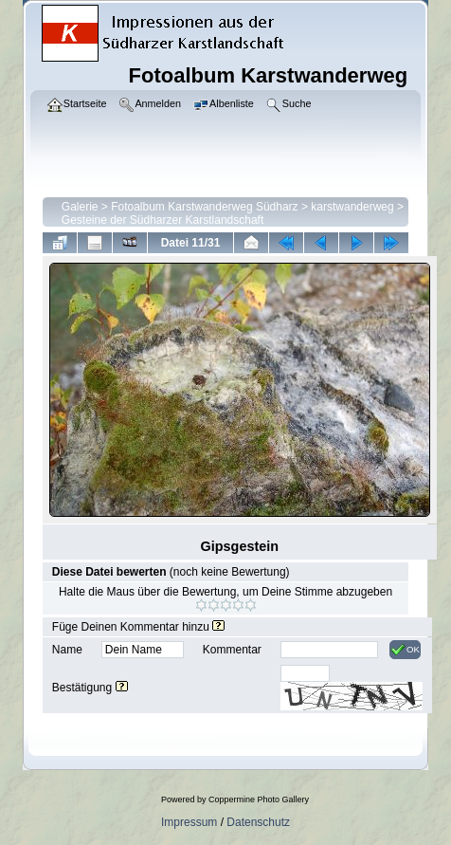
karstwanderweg (352, 206)
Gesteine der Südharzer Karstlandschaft (162, 220)
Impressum (189, 822)
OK (405, 649)
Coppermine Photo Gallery (258, 799)
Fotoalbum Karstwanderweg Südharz (204, 206)
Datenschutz (258, 822)
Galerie (80, 206)
